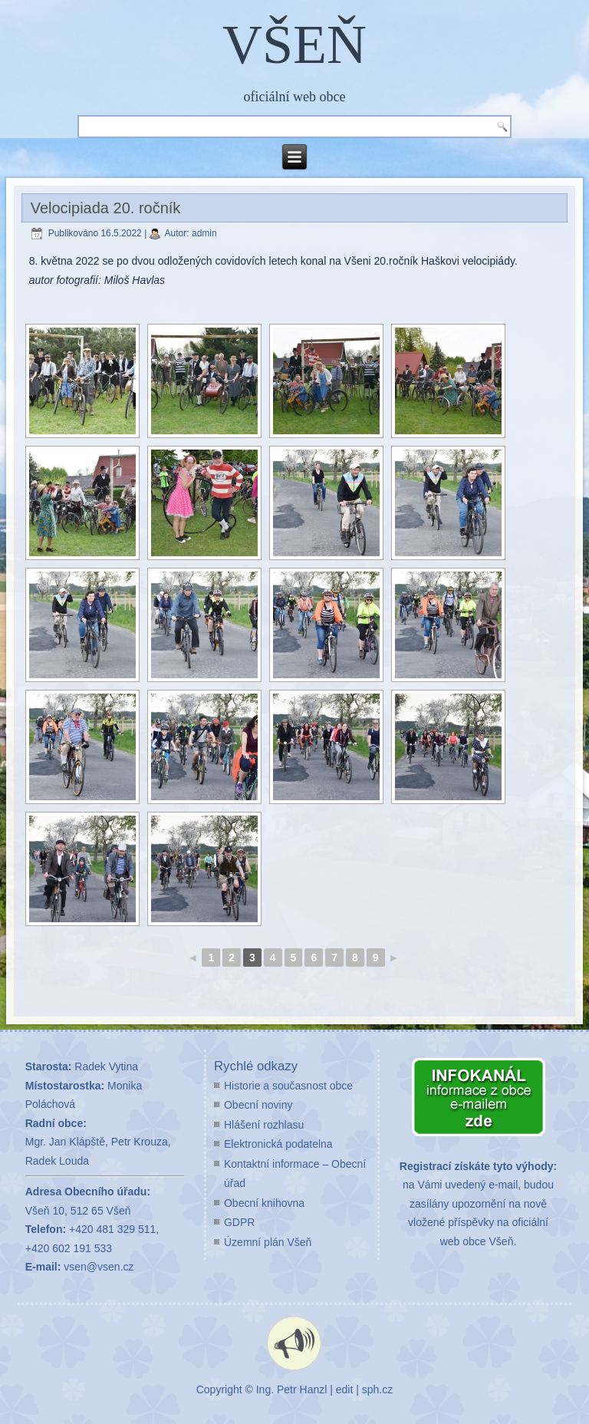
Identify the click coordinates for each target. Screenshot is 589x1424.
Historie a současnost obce (288, 1086)
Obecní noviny (258, 1105)
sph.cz (377, 1389)
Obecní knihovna (264, 1203)
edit (345, 1389)
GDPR (239, 1222)
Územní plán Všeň (267, 1242)
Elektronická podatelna (278, 1144)
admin (204, 233)
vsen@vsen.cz (98, 1267)
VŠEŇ (294, 44)
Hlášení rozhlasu (264, 1125)
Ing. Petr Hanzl (291, 1389)
